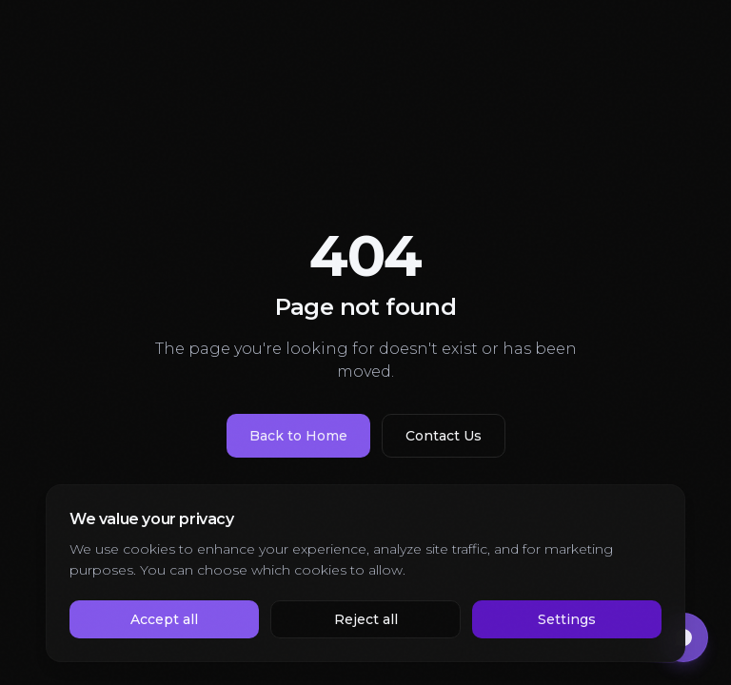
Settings (567, 619)
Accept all (164, 619)
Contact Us (443, 435)
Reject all (366, 619)
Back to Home (298, 435)
